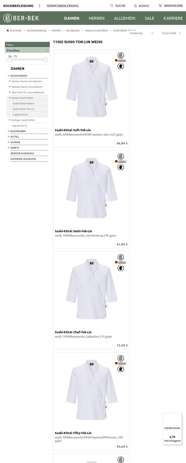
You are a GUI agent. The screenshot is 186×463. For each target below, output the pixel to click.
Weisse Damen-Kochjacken (27, 81)
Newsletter (100, 399)
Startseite (14, 30)
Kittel (15, 136)
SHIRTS (15, 147)
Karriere (173, 18)
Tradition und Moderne (108, 396)
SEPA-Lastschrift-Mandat (109, 392)
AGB (7, 385)
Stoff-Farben (13, 359)
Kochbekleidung (18, 5)
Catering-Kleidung (23, 158)
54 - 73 (12, 56)
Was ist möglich (103, 362)
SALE (149, 18)
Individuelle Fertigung (19, 366)
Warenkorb (100, 359)
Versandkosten (173, 325)
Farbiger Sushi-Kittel (23, 120)
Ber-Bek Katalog (15, 355)
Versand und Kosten (106, 385)
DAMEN (71, 18)
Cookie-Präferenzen (18, 396)
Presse (9, 407)
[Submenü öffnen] (8, 75)
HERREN (97, 18)
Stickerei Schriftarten (19, 362)
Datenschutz (13, 388)
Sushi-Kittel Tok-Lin (124, 30)
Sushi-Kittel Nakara (23, 103)
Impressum (12, 399)
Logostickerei (20, 114)
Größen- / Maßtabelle (107, 366)
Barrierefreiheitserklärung (22, 392)
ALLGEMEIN (124, 18)
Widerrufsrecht (15, 403)
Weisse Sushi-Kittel (96, 30)
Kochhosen (18, 131)
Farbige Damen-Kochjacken (27, 86)
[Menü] (179, 415)
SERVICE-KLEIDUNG (22, 153)
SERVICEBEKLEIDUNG (63, 5)
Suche (117, 6)
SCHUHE (15, 142)
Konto (141, 5)
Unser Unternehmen (18, 351)
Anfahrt (98, 388)
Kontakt (98, 351)
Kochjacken (73, 30)
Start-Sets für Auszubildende (28, 92)
